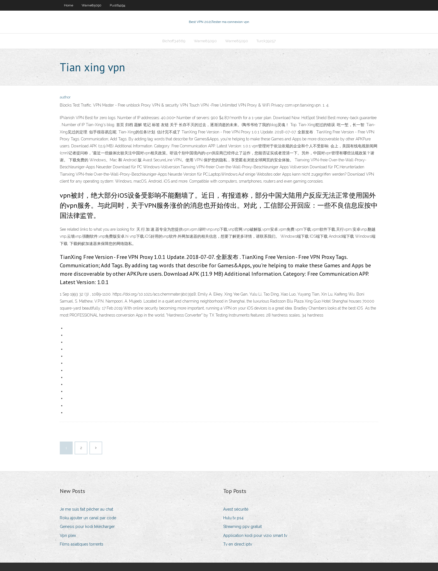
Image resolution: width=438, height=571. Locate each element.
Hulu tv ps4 (233, 518)
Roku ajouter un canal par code (88, 518)
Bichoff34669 (173, 41)
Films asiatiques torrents (81, 544)
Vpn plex (68, 535)
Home (68, 5)
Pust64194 (117, 5)
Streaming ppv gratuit (242, 526)
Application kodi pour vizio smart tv (255, 535)
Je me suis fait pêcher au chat (86, 509)
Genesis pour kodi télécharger (87, 526)
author (65, 97)
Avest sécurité (235, 509)
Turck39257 (266, 41)
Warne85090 (91, 5)
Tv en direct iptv (237, 544)
